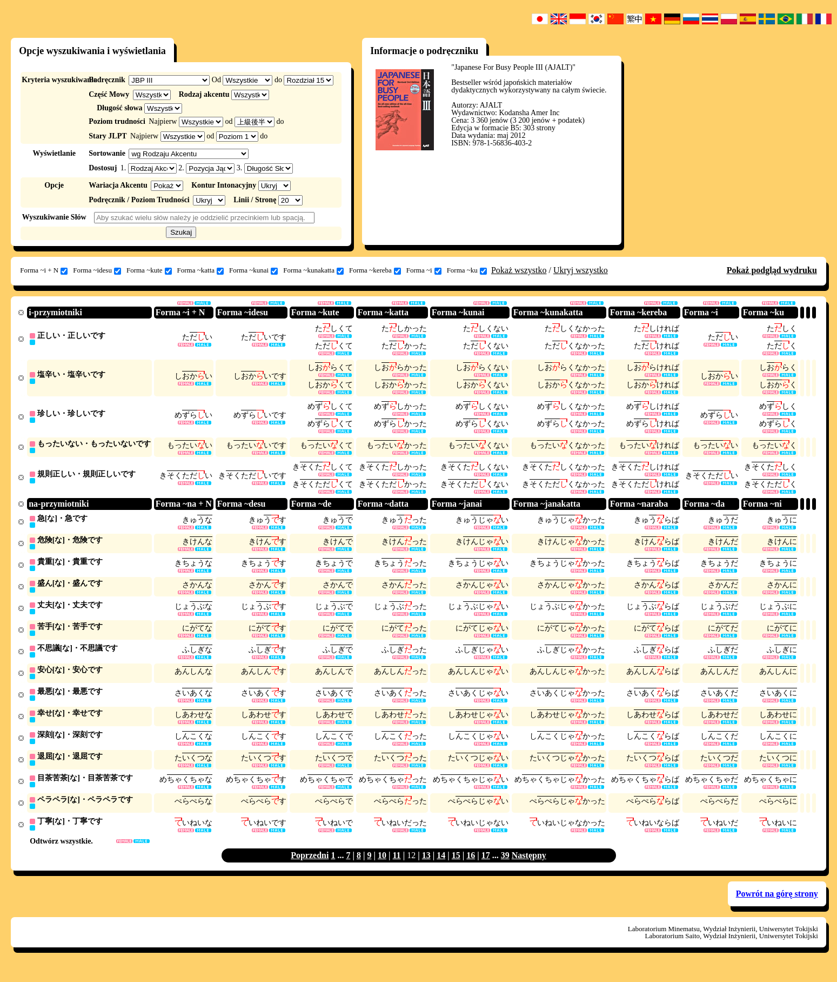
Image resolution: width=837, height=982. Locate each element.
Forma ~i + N (44, 270)
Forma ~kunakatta (313, 270)
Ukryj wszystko (580, 270)
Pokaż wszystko (519, 270)
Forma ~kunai (253, 270)
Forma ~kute (149, 270)
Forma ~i (423, 270)
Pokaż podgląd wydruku (772, 270)
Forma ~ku (467, 270)
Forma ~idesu (97, 270)
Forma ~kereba (375, 270)
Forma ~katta (200, 270)
